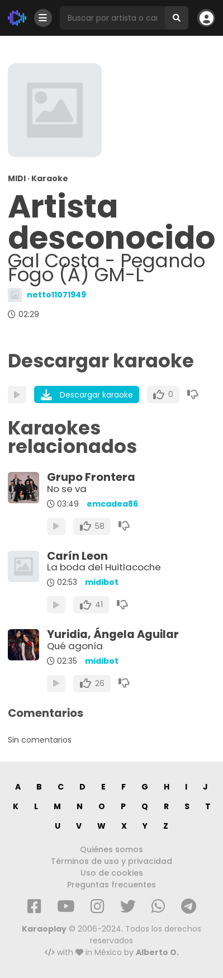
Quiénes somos (111, 849)
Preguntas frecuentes (111, 884)
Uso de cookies (111, 872)
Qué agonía (75, 645)
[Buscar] (176, 18)
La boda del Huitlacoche (104, 567)
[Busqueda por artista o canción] (112, 18)
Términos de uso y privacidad (111, 861)
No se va (67, 488)
